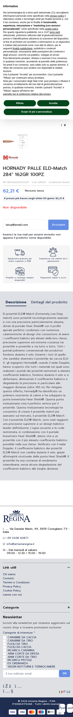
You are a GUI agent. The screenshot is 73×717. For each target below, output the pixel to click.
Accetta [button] (53, 103)
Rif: (4, 182)
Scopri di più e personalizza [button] (36, 111)
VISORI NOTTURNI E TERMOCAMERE (31, 667)
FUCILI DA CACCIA (19, 647)
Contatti (8, 578)
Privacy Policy (12, 586)
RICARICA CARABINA (21, 650)
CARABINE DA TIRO (20, 641)
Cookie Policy (12, 591)
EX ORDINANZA (18, 663)
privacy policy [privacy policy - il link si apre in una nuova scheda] (57, 16)
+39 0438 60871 (16, 538)
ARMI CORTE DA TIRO (22, 657)
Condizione (55, 182)
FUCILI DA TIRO (18, 644)
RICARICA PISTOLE (20, 660)
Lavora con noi (12, 595)
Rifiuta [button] (19, 103)
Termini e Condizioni (16, 582)
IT (64, 692)
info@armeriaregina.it (20, 544)
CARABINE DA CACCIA (22, 637)
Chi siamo (9, 574)
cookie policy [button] (51, 29)
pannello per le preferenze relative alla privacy (27, 94)
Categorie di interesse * (19, 633)
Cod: (34, 182)
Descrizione (16, 303)
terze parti (55, 32)
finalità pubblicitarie (23, 48)
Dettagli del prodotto (49, 303)
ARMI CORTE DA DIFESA (23, 654)
